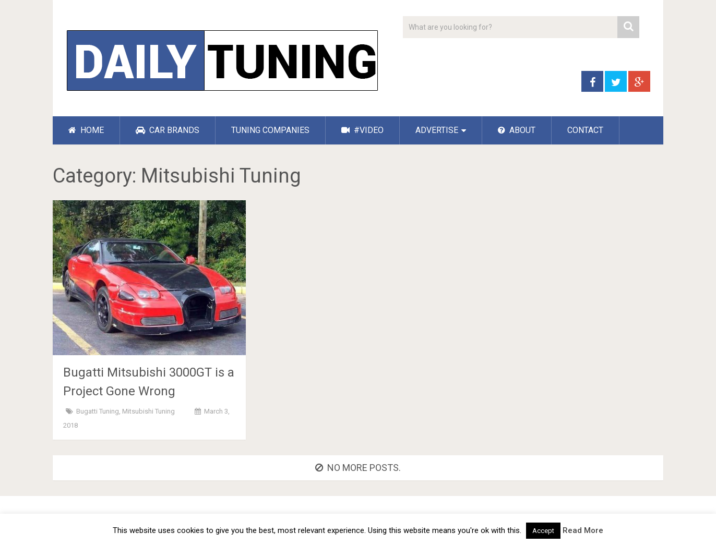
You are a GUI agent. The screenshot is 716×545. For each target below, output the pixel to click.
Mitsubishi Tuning (148, 411)
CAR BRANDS (167, 130)
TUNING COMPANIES (270, 130)
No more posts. (358, 467)
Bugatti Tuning (97, 411)
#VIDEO (362, 130)
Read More (583, 530)
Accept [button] (543, 531)
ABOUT (516, 130)
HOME (86, 130)
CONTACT (585, 130)
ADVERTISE (436, 130)
